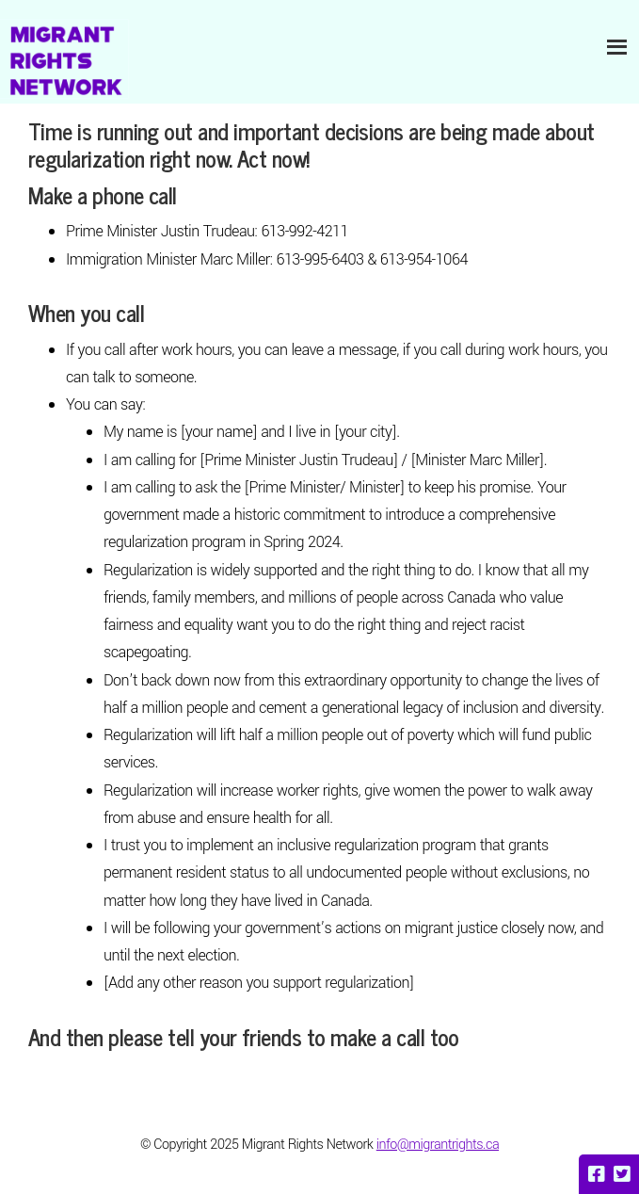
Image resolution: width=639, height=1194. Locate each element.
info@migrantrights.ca (437, 1144)
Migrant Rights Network (64, 59)
